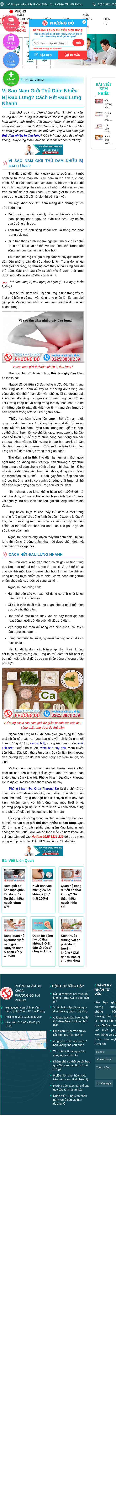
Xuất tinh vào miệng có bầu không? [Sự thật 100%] (42, 892)
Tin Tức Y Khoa (34, 80)
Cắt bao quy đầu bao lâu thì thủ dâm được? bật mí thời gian (108, 128)
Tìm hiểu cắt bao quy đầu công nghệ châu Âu (69, 1053)
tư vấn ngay (103, 1083)
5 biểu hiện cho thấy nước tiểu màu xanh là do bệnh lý (70, 1077)
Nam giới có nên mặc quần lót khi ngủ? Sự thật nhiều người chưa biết (14, 896)
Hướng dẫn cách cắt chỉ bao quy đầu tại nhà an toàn (71, 1087)
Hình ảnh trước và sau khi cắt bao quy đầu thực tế (108, 140)
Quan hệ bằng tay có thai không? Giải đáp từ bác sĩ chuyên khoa (42, 943)
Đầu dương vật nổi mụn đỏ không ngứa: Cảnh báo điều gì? (108, 104)
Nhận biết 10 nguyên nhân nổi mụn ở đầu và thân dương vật (70, 1099)
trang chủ (26, 21)
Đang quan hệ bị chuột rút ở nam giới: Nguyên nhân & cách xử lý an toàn (14, 945)
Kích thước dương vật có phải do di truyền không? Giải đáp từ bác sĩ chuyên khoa (70, 948)
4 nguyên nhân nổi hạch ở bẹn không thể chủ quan (70, 1043)
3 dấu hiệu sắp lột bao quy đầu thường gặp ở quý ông (108, 117)
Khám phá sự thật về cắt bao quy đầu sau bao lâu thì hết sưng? (71, 1065)
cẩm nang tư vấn (87, 21)
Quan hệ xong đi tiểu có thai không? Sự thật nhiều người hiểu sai (71, 896)
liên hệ (106, 21)
